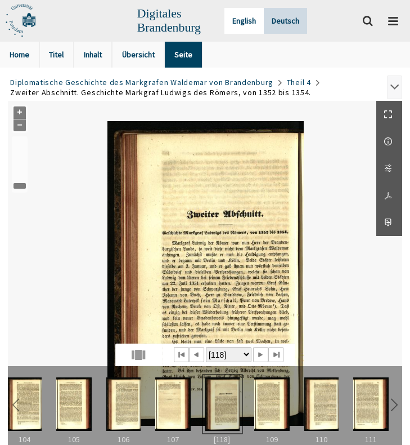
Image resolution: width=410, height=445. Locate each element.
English (244, 21)
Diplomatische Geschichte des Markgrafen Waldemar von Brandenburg (141, 82)
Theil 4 (299, 82)
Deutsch (285, 21)
